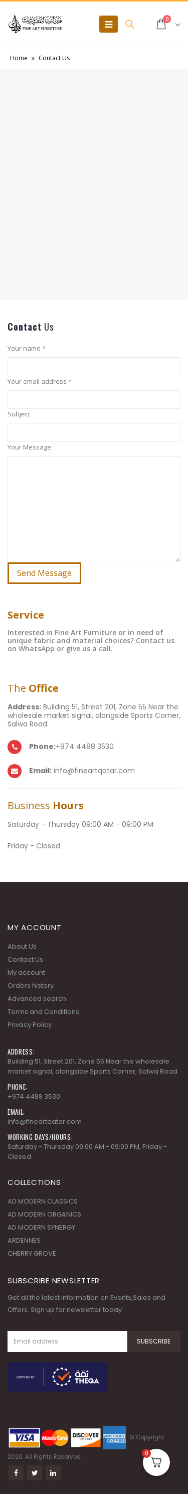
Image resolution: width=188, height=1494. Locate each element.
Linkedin (53, 1472)
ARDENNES (24, 1240)
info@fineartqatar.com (45, 1121)
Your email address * (40, 381)
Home (19, 58)
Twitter (34, 1472)
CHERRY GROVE (32, 1253)
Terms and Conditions (43, 1011)
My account (26, 972)
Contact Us (25, 959)
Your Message (29, 447)
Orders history (31, 985)
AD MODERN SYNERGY (41, 1227)
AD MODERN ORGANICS (44, 1214)
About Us (22, 946)
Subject (19, 413)
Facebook (16, 1472)
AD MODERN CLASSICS (43, 1201)
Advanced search (37, 998)
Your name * (27, 348)
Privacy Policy (30, 1024)
